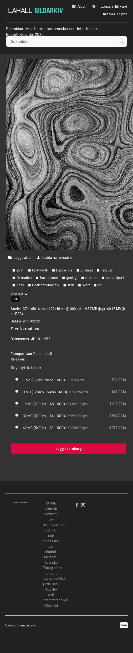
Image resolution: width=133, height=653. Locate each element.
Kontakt (92, 29)
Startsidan (14, 29)
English (122, 14)
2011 (20, 270)
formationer (49, 278)
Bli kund (121, 6)
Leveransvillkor (54, 578)
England (87, 270)
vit (100, 285)
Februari (107, 270)
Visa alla (17, 294)
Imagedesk (27, 625)
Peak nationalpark (45, 285)
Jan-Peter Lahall (39, 354)
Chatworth (40, 270)
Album (82, 6)
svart (86, 285)
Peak (20, 285)
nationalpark (115, 278)
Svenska (109, 14)
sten (70, 285)
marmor (91, 278)
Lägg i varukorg (69, 448)
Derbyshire (64, 270)
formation (24, 278)
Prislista (51, 584)
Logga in (107, 6)
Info (80, 29)
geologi (71, 278)
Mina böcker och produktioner (50, 29)
